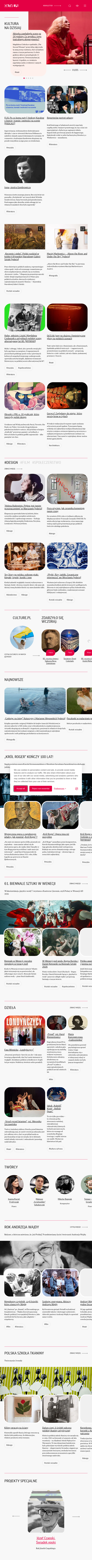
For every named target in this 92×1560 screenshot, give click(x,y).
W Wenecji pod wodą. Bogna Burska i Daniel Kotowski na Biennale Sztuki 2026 (60, 964)
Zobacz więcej (13, 469)
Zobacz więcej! (78, 883)
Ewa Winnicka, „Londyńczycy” (19, 1050)
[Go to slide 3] (28, 78)
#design (10, 443)
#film (52, 1079)
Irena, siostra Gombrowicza (17, 187)
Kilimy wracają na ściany (16, 1428)
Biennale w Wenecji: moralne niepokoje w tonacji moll (18, 962)
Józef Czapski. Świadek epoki (46, 1540)
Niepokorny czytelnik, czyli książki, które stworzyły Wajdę (21, 1303)
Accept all (21, 789)
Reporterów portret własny (60, 118)
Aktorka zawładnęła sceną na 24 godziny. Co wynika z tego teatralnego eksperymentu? (27, 37)
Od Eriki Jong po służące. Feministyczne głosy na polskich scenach (66, 337)
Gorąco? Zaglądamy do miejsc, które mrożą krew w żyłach (64, 415)
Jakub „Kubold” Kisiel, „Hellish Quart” (54, 1109)
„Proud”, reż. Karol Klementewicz (56, 1035)
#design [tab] (11, 462)
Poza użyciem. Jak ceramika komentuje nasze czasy (65, 509)
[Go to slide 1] (24, 78)
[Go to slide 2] (26, 78)
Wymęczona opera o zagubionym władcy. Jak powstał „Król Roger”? (20, 835)
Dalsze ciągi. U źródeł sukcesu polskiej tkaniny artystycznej (56, 1429)
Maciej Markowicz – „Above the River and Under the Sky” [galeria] (67, 255)
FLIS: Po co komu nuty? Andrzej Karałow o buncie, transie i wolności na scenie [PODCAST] (24, 121)
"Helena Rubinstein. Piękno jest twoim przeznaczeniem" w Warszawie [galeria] (23, 507)
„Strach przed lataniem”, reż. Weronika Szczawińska (22, 1123)
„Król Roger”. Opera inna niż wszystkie (55, 835)
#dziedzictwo (12, 594)
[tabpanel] (46, 538)
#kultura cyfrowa (56, 1148)
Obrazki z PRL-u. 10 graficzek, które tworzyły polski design (21, 415)
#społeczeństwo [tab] (46, 462)
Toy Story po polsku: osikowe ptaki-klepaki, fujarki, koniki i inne (21, 576)
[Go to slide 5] (32, 78)
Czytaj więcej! (79, 1227)
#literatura (54, 144)
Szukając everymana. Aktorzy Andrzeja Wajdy (56, 1303)
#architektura (55, 445)
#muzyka (11, 147)
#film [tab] (25, 462)
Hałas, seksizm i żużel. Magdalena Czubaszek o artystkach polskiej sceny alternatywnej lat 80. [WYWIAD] (22, 338)
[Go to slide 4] (30, 78)
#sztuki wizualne (14, 291)
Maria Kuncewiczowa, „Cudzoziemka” (75, 1037)
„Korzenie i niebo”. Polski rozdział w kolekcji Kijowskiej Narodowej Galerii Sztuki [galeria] (22, 257)
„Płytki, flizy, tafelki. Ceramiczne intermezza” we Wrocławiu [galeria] (64, 576)
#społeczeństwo (25, 367)
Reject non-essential (40, 789)
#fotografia (54, 275)
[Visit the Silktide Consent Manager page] (76, 788)
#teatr (18, 72)
